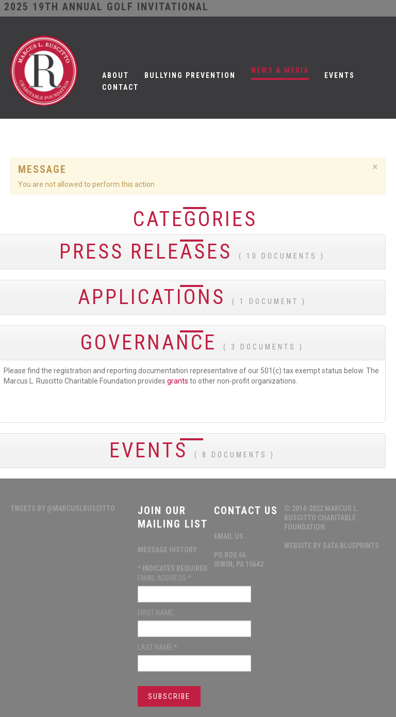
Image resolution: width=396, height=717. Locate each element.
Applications (192, 297)
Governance (192, 342)
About (115, 75)
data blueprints (351, 545)
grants (177, 381)
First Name (155, 613)
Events (339, 75)
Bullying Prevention (190, 75)
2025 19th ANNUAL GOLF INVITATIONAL (106, 7)
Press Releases (192, 252)
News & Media (280, 70)
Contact (120, 87)
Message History (167, 550)
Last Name (157, 647)
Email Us (228, 536)
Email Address (164, 578)
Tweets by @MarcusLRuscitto (62, 508)
